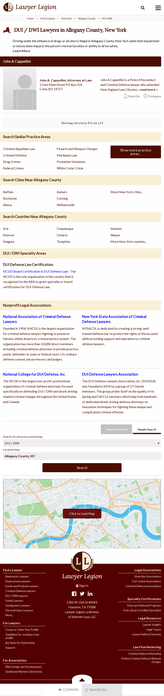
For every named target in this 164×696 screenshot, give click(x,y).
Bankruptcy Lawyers (17, 576)
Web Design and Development (23, 666)
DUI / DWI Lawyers (16, 595)
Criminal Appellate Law (19, 149)
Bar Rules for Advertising (19, 642)
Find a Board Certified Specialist (142, 610)
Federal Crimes (13, 168)
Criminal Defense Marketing (144, 653)
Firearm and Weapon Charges (77, 149)
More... (9, 615)
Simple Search (147, 429)
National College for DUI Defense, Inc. (34, 374)
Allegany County (86, 18)
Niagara (8, 241)
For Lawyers (11, 623)
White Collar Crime (70, 168)
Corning (62, 198)
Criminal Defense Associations (143, 586)
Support (10, 647)
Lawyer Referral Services (146, 634)
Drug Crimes (12, 162)
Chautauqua (65, 228)
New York (66, 18)
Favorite (132, 96)
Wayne (115, 235)
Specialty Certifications (144, 599)
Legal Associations (148, 570)
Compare (68, 689)
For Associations (15, 660)
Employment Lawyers (18, 581)
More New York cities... (126, 192)
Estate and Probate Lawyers (21, 586)
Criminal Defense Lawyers (20, 591)
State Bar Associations (147, 576)
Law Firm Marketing (147, 647)
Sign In (82, 585)
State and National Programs (144, 605)
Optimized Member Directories (23, 671)
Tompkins (63, 241)
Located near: (11, 449)
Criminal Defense (15, 155)
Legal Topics (153, 629)
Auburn (62, 192)
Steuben (116, 228)
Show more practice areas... (135, 152)
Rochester (10, 198)
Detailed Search (116, 429)
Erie (5, 228)
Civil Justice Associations (146, 581)
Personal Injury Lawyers (19, 610)
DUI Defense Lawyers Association (110, 374)
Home (30, 18)
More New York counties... (128, 241)
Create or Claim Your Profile (21, 629)
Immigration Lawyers (17, 605)
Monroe (8, 235)
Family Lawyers (14, 600)
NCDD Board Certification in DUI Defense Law (35, 271)
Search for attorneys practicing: (23, 436)
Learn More (21, 51)
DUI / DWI (12, 443)
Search (82, 467)
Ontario (62, 235)
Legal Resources (149, 618)
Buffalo (8, 192)
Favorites (96, 690)
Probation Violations (71, 162)
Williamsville (65, 205)
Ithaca (7, 205)
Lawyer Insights (152, 624)
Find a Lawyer (47, 18)
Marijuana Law (67, 155)
